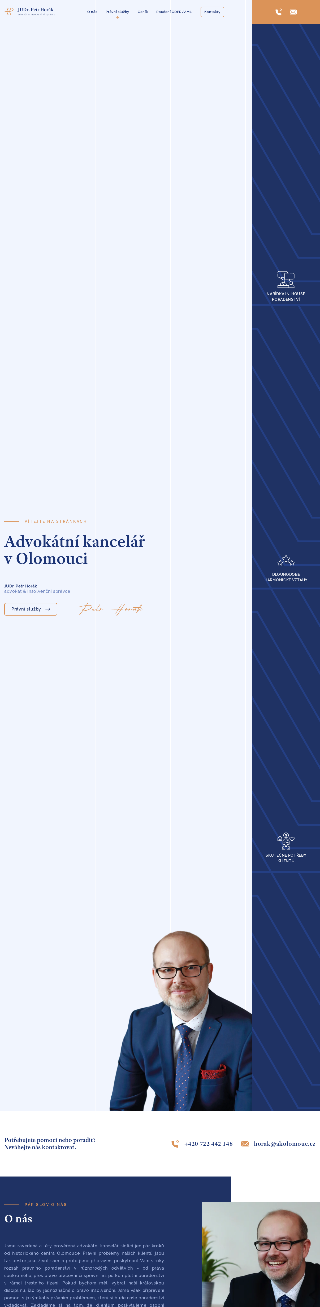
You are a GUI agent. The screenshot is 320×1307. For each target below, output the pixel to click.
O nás (92, 12)
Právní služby (117, 12)
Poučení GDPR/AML (174, 12)
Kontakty (212, 12)
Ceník (143, 12)
